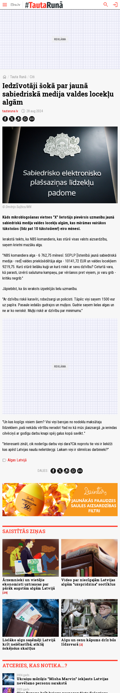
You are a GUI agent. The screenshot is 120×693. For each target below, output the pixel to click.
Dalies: (43, 471)
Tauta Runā (18, 77)
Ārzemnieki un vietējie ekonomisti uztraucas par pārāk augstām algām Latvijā (28, 584)
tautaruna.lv (10, 111)
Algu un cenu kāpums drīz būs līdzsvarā (88, 642)
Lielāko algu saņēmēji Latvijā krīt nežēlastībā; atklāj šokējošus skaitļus (28, 644)
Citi (32, 77)
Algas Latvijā (14, 460)
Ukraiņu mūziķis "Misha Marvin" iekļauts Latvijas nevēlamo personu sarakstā (62, 681)
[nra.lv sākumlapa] (15, 4)
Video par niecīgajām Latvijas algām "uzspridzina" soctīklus (88, 582)
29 (5, 592)
